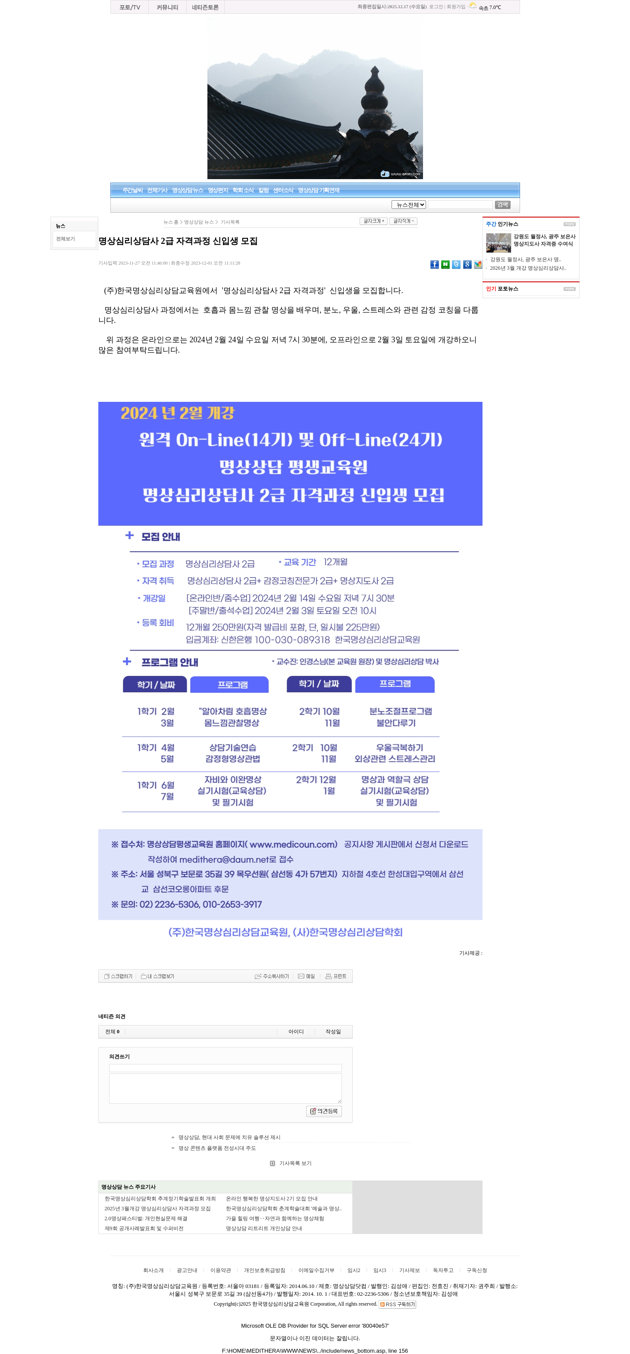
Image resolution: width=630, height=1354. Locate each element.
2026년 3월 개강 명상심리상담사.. (528, 268)
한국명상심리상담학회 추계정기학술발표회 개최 (160, 1199)
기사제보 (409, 1270)
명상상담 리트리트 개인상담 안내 (264, 1228)
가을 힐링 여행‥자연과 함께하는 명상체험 (275, 1218)
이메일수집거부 (316, 1270)
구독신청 (477, 1270)
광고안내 (187, 1270)
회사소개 (153, 1270)
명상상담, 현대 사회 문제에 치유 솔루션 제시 (230, 1137)
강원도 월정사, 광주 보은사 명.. (525, 259)
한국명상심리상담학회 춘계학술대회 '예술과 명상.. (284, 1209)
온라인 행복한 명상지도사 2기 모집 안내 (272, 1199)
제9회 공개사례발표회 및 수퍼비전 (144, 1228)
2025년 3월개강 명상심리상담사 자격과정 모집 (158, 1209)
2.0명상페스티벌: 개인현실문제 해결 (146, 1218)
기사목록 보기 (295, 1163)
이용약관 (220, 1270)
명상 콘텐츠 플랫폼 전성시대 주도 (217, 1148)
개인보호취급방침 (264, 1270)
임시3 (379, 1270)
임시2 (354, 1270)
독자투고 (443, 1270)
